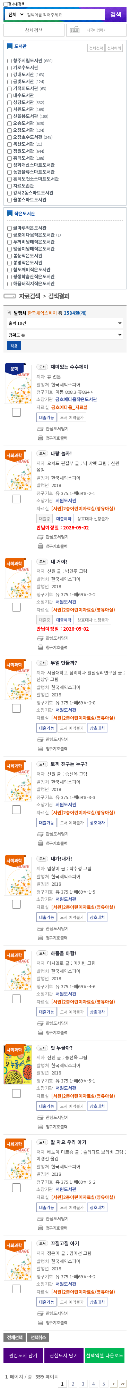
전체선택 (96, 47)
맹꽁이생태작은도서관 (34, 248)
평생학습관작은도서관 (34, 276)
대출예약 (63, 518)
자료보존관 (23, 185)
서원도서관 (23, 109)
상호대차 (97, 728)
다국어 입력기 (96, 30)
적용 (13, 346)
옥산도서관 (23, 144)
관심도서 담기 (23, 1355)
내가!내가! (61, 858)
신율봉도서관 (25, 116)
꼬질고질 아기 (65, 1243)
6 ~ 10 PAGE (114, 1384)
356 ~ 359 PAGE (123, 1384)
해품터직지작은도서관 (34, 283)
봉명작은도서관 (27, 262)
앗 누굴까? (61, 1047)
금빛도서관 (23, 81)
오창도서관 (23, 130)
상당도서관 (23, 102)
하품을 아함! (63, 953)
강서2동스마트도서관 (33, 192)
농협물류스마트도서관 (34, 171)
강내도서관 (23, 74)
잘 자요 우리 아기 (68, 1142)
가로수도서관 (25, 67)
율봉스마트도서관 (29, 199)
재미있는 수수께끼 (69, 366)
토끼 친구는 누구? (69, 763)
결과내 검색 (13, 4)
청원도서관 (23, 150)
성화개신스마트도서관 (34, 164)
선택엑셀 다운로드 (104, 1355)
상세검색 (34, 29)
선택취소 (38, 1337)
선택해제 (114, 47)
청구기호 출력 (56, 438)
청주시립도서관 (27, 60)
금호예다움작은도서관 (38, 234)
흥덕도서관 (23, 157)
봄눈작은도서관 (27, 255)
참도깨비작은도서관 (32, 269)
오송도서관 (23, 123)
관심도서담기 (57, 428)
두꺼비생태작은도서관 (34, 241)
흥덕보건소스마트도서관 (36, 178)
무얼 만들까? (64, 662)
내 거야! (59, 561)
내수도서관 (23, 95)
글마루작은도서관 (29, 227)
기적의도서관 (25, 88)
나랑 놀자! (61, 453)
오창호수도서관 (27, 137)
